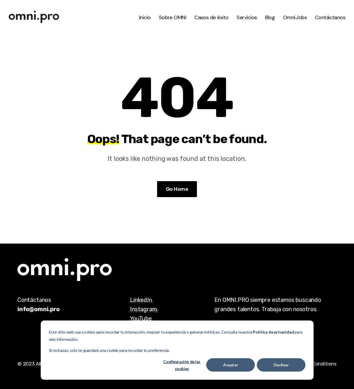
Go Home (177, 189)
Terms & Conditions (314, 364)
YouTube (141, 318)
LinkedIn (141, 299)
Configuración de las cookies (181, 365)
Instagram (143, 309)
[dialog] (177, 350)
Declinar (281, 364)
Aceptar (230, 364)
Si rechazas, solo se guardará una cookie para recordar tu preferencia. (109, 350)
